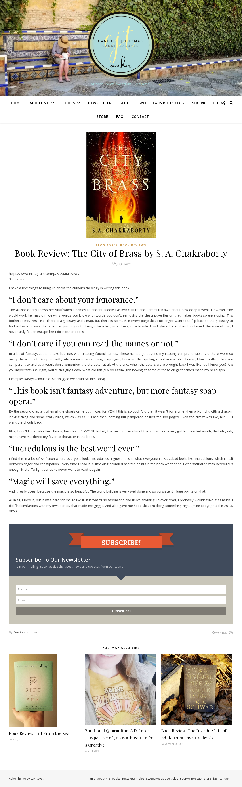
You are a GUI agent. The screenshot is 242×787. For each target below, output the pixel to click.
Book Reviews (133, 245)
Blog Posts (107, 245)
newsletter (100, 103)
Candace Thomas (26, 632)
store (102, 116)
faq (120, 116)
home (16, 103)
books (68, 103)
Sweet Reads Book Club (161, 103)
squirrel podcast (209, 103)
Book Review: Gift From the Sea (39, 733)
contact (140, 116)
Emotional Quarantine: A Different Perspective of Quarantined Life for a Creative (119, 738)
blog (125, 103)
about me (39, 103)
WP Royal (37, 779)
